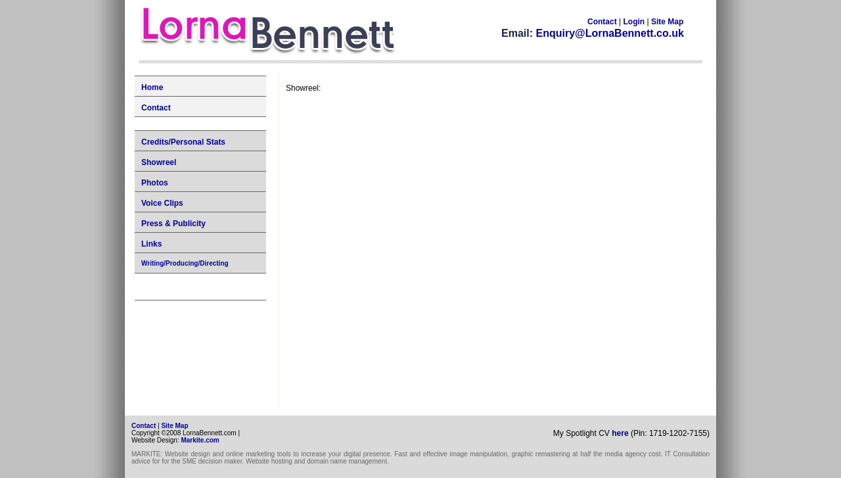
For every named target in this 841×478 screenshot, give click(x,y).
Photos (154, 182)
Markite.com (200, 440)
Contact (602, 21)
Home (152, 87)
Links (151, 244)
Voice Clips (162, 203)
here (620, 433)
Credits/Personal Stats (183, 142)
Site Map (667, 21)
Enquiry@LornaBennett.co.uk (609, 33)
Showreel (158, 162)
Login (635, 21)
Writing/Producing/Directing (185, 263)
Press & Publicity (173, 223)
